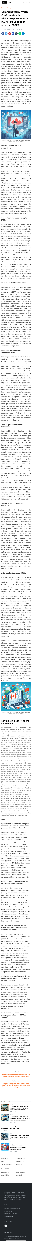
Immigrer (12, 1144)
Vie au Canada (4, 1125)
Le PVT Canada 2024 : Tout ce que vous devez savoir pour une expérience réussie (20, 1147)
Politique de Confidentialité (12, 1208)
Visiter (11, 1104)
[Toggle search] (26, 2)
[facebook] (20, 2)
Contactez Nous (8, 1216)
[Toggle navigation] (29, 2)
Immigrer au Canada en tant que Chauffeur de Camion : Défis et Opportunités (19, 1137)
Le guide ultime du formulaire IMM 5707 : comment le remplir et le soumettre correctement (20, 1108)
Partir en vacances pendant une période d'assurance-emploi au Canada (13, 1127)
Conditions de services (10, 1213)
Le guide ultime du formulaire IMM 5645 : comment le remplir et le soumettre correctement (20, 1118)
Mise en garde (8, 1211)
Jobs (11, 1133)
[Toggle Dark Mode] (23, 2)
